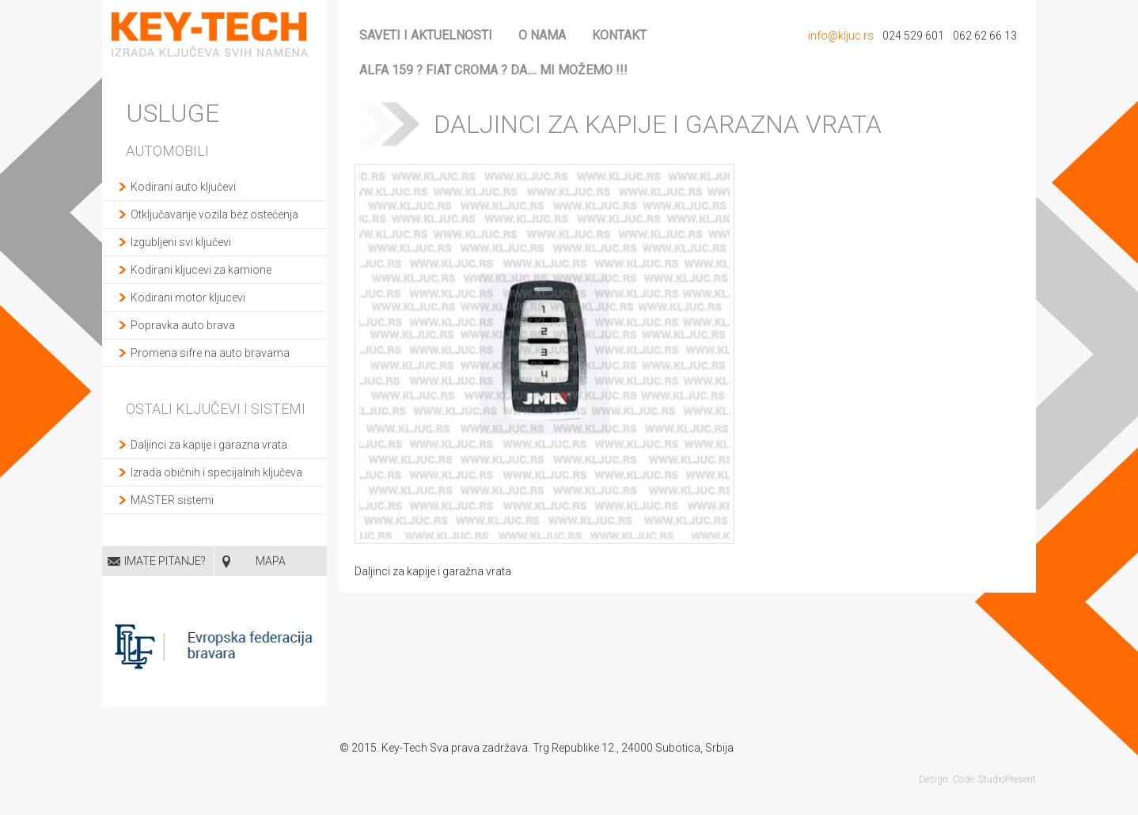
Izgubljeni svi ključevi (181, 242)
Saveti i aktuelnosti (425, 35)
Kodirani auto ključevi (183, 186)
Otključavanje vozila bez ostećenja (214, 214)
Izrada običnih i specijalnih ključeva (216, 472)
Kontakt (619, 35)
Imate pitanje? (165, 561)
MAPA (271, 561)
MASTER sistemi (172, 500)
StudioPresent (1007, 779)
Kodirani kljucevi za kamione (201, 269)
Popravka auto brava (183, 325)
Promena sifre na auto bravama (210, 353)
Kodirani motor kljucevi (188, 297)
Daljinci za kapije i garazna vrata (209, 444)
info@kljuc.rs (841, 35)
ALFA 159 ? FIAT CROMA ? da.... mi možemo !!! (493, 70)
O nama (542, 35)
